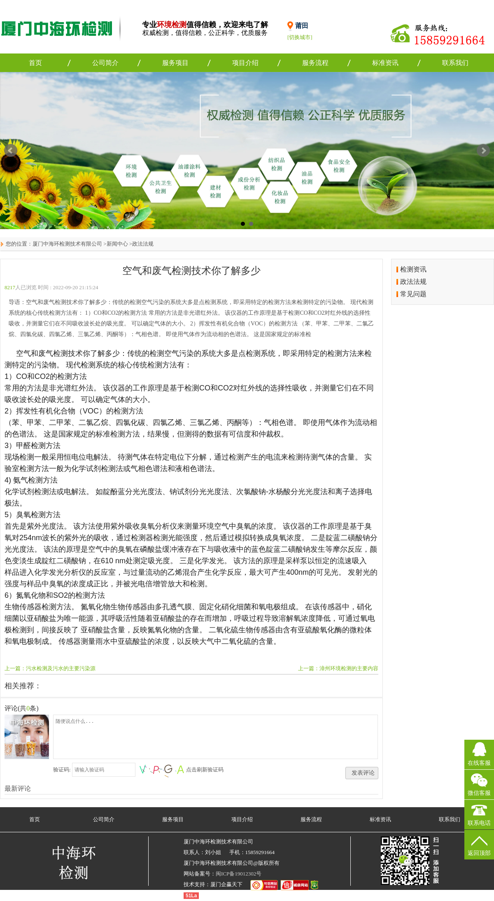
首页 (35, 62)
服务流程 (315, 62)
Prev (10, 150)
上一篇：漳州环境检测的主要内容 (338, 668)
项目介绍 (245, 62)
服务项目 (175, 62)
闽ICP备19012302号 (238, 874)
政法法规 (143, 244)
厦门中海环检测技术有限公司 (67, 244)
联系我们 (455, 62)
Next (483, 150)
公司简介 (105, 62)
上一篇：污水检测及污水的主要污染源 (50, 668)
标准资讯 (385, 62)
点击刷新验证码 (205, 769)
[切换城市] (299, 37)
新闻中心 (117, 244)
